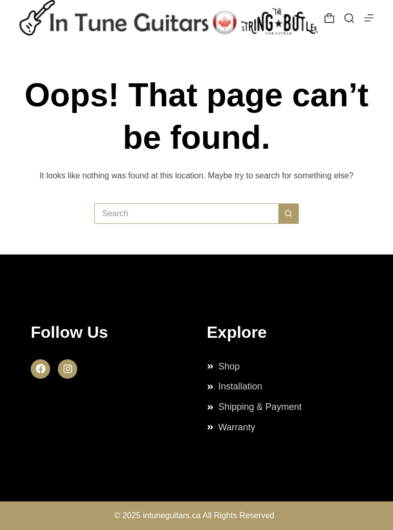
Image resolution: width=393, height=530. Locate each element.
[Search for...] (186, 213)
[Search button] (288, 213)
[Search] (349, 18)
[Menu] (369, 17)
